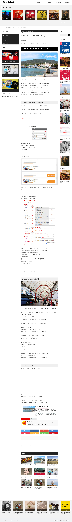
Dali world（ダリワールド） (61, 520)
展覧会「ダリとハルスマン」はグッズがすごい (52, 477)
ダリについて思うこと (65, 510)
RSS (5, 520)
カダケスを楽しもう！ (37, 464)
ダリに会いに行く (49, 2)
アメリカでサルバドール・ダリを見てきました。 (65, 21)
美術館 (30, 18)
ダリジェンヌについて (17, 520)
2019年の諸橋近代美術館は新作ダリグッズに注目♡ (39, 488)
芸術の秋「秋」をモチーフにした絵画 (54, 21)
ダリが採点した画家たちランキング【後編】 (65, 82)
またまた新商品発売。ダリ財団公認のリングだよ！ (54, 513)
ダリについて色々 (40, 2)
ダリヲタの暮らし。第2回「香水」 (18, 21)
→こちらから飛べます (25, 118)
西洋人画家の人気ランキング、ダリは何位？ (65, 513)
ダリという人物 (6, 510)
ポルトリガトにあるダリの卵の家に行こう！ (52, 488)
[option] (7, 16)
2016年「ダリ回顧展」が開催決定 (39, 476)
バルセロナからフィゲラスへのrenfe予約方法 (65, 139)
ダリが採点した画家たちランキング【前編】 (65, 54)
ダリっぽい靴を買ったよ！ (29, 512)
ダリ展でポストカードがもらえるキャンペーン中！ (26, 477)
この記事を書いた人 (26, 418)
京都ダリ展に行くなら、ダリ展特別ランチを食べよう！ (26, 465)
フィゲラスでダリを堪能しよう (26, 487)
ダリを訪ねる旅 (65, 18)
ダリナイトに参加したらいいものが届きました (9, 90)
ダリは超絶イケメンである (6, 93)
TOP (32, 2)
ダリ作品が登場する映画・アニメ (6, 21)
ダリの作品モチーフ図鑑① (64, 68)
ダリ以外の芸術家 (67, 2)
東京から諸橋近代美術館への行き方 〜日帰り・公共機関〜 (52, 465)
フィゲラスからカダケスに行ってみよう (65, 111)
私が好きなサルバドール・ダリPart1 (65, 153)
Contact (11, 520)
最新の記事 (34, 418)
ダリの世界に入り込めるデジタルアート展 (9, 61)
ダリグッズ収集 (58, 2)
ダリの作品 (53, 18)
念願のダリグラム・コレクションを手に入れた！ (42, 513)
